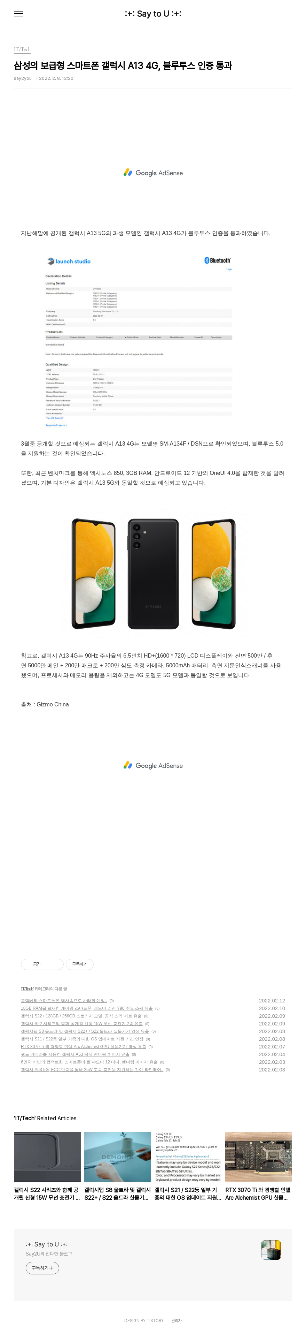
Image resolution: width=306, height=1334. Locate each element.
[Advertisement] (153, 172)
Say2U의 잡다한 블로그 (49, 1254)
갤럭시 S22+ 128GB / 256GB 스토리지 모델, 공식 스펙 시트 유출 (81, 1016)
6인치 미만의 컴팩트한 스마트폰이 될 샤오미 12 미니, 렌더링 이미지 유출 (89, 1062)
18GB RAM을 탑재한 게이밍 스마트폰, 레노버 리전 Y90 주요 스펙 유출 (87, 1008)
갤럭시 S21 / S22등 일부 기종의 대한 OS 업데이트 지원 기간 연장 (82, 1039)
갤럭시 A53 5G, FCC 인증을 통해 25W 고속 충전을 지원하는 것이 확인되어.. (92, 1069)
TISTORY (155, 1320)
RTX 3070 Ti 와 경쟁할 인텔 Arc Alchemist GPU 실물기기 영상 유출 (83, 1046)
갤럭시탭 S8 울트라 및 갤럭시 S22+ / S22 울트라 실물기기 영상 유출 (85, 1031)
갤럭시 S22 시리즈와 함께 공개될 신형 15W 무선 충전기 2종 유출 (82, 1023)
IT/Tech (27, 988)
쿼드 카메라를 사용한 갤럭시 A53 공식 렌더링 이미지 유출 (75, 1054)
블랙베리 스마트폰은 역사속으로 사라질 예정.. (64, 1000)
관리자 (176, 1320)
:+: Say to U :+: (153, 14)
